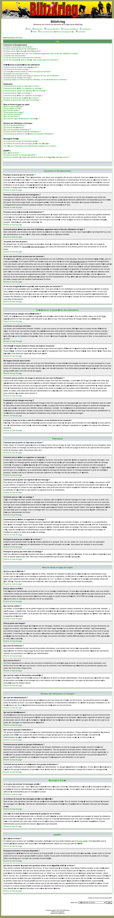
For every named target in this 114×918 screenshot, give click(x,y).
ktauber (62, 912)
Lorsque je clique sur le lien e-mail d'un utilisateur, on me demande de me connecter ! (35, 80)
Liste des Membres (51, 29)
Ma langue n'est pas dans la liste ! (16, 74)
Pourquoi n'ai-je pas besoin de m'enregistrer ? (21, 49)
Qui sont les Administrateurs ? (15, 125)
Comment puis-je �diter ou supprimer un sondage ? (23, 96)
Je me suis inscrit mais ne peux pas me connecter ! (23, 58)
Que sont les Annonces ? (13, 114)
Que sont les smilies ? (12, 110)
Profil (33, 32)
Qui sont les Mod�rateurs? (14, 128)
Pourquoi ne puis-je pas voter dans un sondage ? (22, 100)
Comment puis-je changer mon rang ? (18, 78)
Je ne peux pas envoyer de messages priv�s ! (21, 141)
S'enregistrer (85, 29)
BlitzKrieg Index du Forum (12, 37)
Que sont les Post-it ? (12, 116)
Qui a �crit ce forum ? (12, 153)
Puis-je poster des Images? (14, 112)
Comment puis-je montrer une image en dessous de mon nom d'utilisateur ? (32, 76)
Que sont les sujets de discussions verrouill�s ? (22, 119)
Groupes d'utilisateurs (69, 29)
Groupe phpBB (81, 841)
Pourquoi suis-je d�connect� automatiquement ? (22, 51)
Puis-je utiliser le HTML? (13, 108)
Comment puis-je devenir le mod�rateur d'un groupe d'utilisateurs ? (29, 134)
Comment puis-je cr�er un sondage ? (18, 93)
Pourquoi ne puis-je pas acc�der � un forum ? (21, 98)
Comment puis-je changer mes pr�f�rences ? (21, 67)
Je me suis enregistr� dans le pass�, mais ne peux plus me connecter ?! (31, 60)
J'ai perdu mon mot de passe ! (15, 56)
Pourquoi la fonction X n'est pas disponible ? (20, 155)
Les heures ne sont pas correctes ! (16, 69)
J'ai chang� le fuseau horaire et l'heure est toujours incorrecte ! (27, 72)
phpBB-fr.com (61, 913)
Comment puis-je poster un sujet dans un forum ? (22, 86)
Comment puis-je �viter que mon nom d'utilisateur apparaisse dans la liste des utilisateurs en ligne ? (41, 54)
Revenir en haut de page (13, 190)
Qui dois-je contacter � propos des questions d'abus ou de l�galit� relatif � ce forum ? (37, 157)
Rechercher (37, 29)
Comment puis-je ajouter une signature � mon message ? (25, 91)
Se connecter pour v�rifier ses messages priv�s (56, 32)
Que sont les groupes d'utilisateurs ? (17, 130)
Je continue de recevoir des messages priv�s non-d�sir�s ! (27, 144)
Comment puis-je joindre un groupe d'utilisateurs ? (22, 132)
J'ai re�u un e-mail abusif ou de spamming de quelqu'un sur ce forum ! (30, 146)
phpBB (53, 910)
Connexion (80, 32)
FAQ (28, 29)
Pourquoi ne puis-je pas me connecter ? (18, 47)
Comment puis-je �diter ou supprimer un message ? (23, 88)
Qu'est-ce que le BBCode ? (14, 107)
